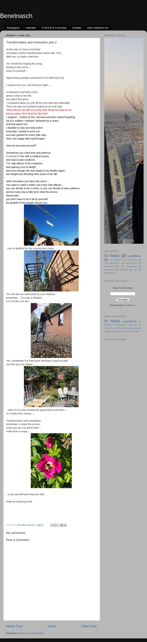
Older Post (89, 626)
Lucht (106, 263)
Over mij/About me (97, 27)
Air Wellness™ (115, 260)
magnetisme (109, 270)
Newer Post (14, 626)
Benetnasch (16, 15)
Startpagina (13, 27)
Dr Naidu (111, 256)
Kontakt (76, 27)
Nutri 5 (117, 263)
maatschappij (131, 266)
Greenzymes (132, 260)
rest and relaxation (131, 331)
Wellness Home (111, 266)
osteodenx (124, 270)
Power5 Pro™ (131, 263)
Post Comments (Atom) (32, 633)
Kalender (31, 27)
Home (52, 626)
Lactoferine (134, 255)
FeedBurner (129, 305)
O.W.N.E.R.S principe (54, 27)
